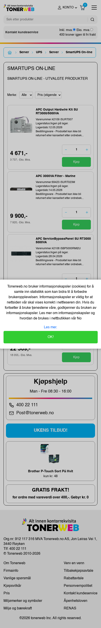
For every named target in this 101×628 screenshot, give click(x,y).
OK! (51, 337)
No (79, 318)
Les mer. (50, 327)
